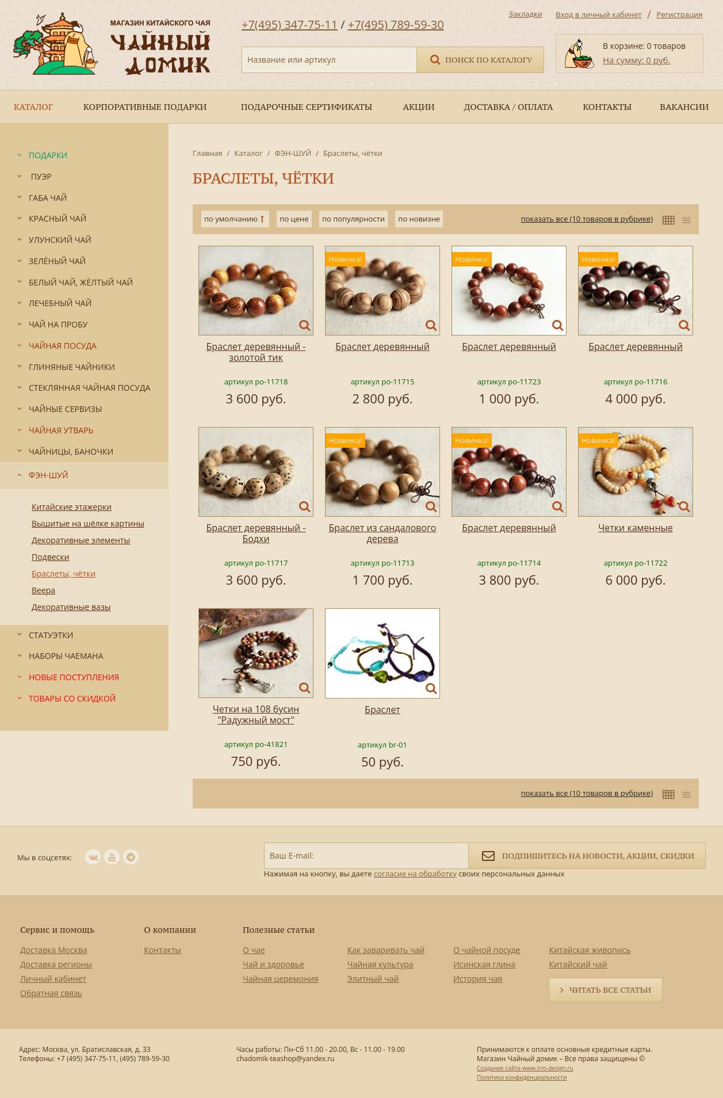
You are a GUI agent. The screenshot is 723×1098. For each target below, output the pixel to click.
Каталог (248, 153)
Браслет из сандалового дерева (383, 533)
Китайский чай (578, 964)
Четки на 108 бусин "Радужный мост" (256, 714)
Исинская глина (484, 964)
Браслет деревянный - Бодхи (256, 533)
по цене (294, 219)
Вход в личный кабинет (599, 14)
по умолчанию (231, 219)
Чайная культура (380, 964)
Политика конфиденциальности (522, 1077)
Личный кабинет (53, 978)
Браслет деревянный (382, 346)
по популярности (353, 219)
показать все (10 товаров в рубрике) (587, 219)
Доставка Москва (53, 949)
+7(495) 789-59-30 (396, 24)
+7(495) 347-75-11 (290, 24)
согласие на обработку (415, 873)
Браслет (382, 709)
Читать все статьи (610, 990)
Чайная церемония (281, 978)
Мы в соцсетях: (44, 857)
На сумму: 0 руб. (636, 60)
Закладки (525, 14)
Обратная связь (51, 993)
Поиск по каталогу (480, 59)
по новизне (419, 219)
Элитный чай (373, 978)
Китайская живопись (589, 949)
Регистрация (679, 14)
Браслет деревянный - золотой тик (256, 352)
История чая (477, 978)
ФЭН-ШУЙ (292, 153)
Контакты (162, 949)
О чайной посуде (486, 949)
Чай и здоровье (273, 964)
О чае (254, 949)
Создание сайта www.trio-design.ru (525, 1068)
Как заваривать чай (386, 949)
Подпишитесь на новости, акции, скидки (587, 855)
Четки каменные (635, 527)
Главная (208, 153)
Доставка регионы (56, 964)
